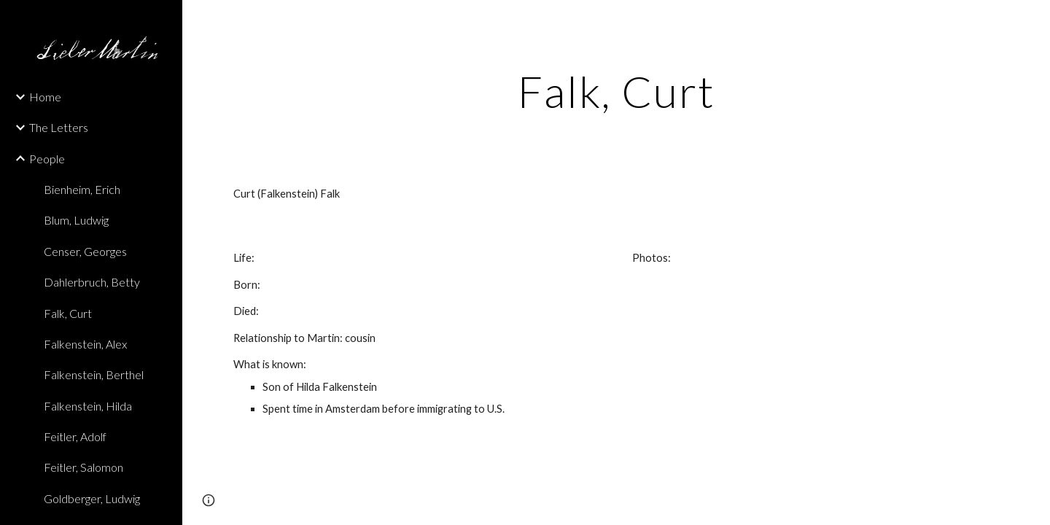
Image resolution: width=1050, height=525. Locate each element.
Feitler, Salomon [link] (83, 467)
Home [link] (45, 97)
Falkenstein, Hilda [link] (88, 406)
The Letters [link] (58, 127)
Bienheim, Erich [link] (82, 189)
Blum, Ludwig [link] (76, 220)
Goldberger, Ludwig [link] (92, 498)
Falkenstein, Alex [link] (85, 344)
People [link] (47, 159)
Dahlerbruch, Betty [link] (92, 282)
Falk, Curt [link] (68, 313)
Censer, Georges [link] (85, 251)
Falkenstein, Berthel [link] (94, 374)
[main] (617, 91)
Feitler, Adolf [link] (75, 436)
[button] (1032, 20)
